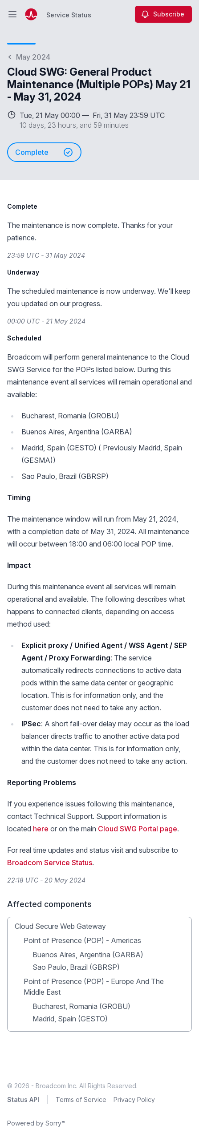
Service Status (68, 15)
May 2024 (28, 57)
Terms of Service (81, 1099)
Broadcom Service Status (49, 862)
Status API (23, 1099)
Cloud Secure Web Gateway (60, 926)
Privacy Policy (134, 1099)
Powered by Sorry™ (36, 1123)
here (41, 828)
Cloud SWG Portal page (137, 828)
